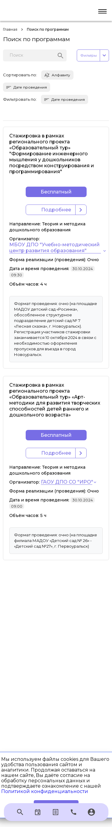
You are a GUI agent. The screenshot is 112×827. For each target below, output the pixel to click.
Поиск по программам (48, 29)
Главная (10, 29)
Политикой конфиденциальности (44, 791)
